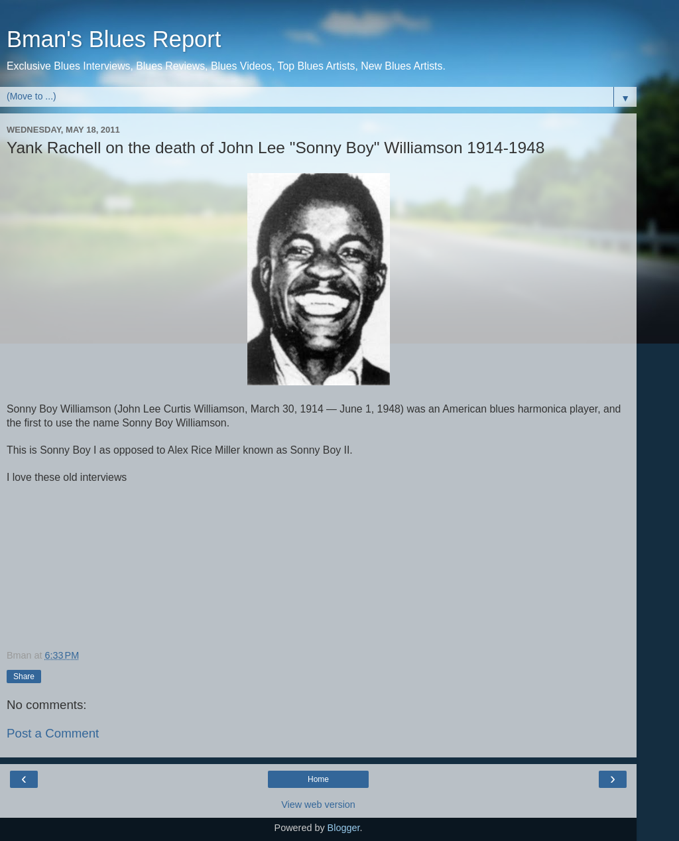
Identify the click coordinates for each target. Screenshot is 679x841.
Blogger (344, 827)
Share (23, 676)
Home (318, 779)
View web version (318, 804)
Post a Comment (53, 733)
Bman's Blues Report (114, 39)
